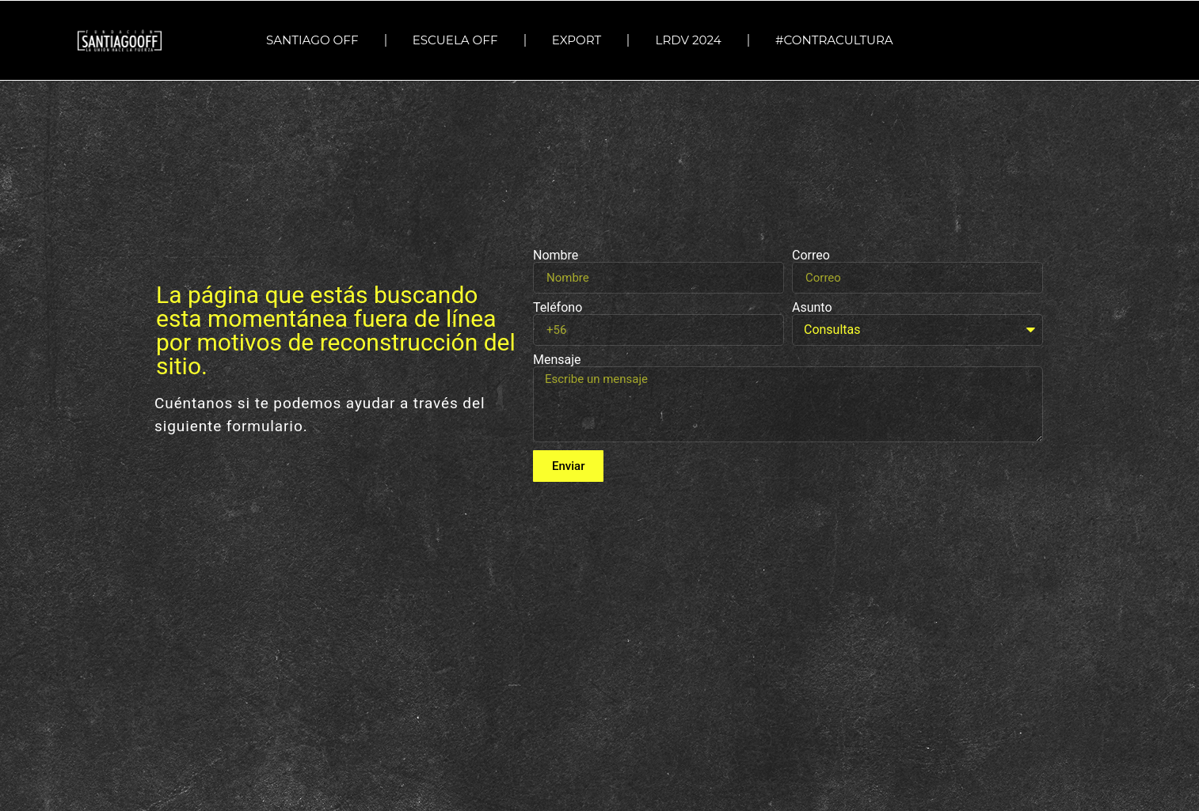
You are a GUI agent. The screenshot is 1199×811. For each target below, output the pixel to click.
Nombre (555, 255)
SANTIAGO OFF (312, 39)
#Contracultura (838, 40)
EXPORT (577, 39)
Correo (811, 255)
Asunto (812, 307)
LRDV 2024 (688, 39)
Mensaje (557, 360)
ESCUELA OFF (455, 39)
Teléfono (557, 307)
